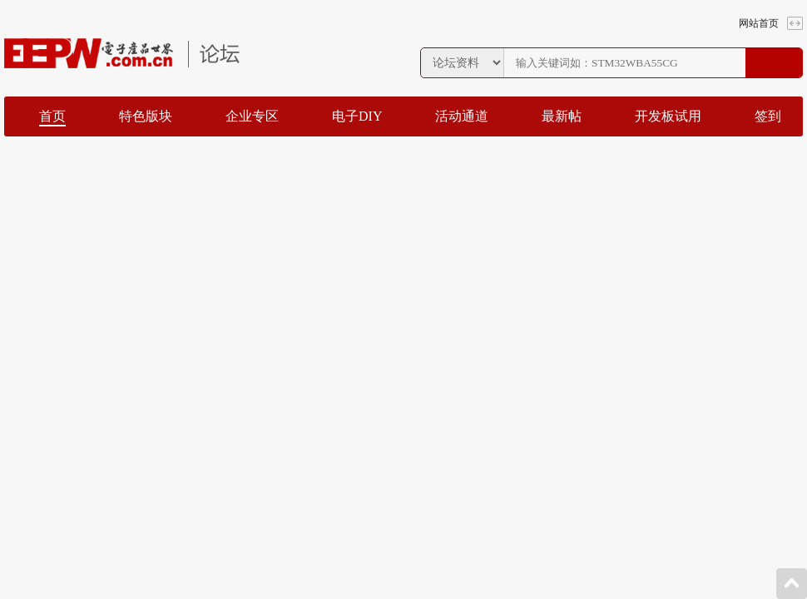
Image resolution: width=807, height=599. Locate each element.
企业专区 (252, 116)
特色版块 (145, 116)
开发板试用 (668, 116)
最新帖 (562, 116)
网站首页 (759, 23)
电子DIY (357, 116)
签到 (768, 116)
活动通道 (461, 116)
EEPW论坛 (122, 53)
